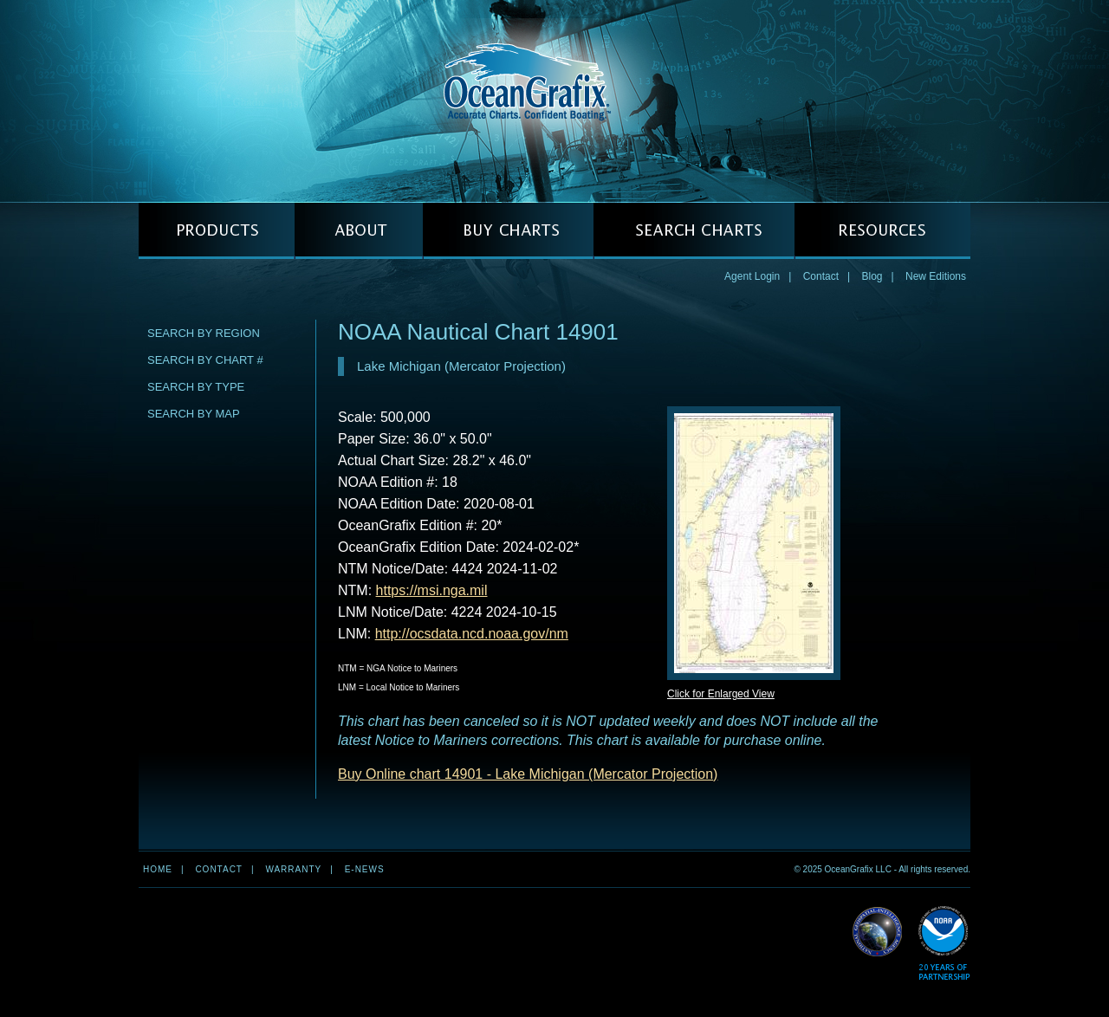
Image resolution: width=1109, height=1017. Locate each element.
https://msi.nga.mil (432, 590)
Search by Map (193, 413)
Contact (821, 276)
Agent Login (752, 276)
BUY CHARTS (508, 231)
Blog (871, 276)
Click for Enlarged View (721, 694)
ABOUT (359, 231)
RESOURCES (882, 231)
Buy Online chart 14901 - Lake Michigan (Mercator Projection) (527, 774)
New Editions (935, 276)
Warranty (293, 869)
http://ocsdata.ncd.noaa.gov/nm (471, 633)
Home (157, 869)
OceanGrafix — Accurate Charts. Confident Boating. (554, 100)
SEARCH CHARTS (693, 231)
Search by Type (195, 386)
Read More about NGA (878, 932)
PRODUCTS (217, 231)
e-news (365, 869)
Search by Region (203, 333)
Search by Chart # (205, 359)
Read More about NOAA (944, 943)
